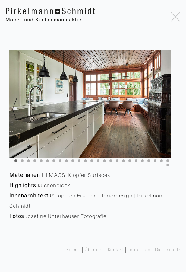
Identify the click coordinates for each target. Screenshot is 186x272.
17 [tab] (117, 160)
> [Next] (165, 111)
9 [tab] (66, 160)
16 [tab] (110, 160)
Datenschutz (168, 250)
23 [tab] (155, 160)
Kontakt (115, 250)
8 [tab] (60, 160)
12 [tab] (85, 160)
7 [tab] (53, 160)
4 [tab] (34, 160)
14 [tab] (98, 160)
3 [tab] (28, 160)
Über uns (94, 250)
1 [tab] (15, 160)
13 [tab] (91, 160)
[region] (90, 104)
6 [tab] (47, 160)
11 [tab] (79, 160)
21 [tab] (142, 160)
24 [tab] (161, 160)
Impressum (139, 250)
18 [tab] (123, 160)
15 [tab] (104, 160)
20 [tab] (136, 160)
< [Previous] (14, 111)
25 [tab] (167, 160)
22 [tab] (148, 160)
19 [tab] (129, 160)
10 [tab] (72, 160)
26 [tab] (167, 165)
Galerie (73, 250)
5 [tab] (41, 160)
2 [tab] (22, 160)
